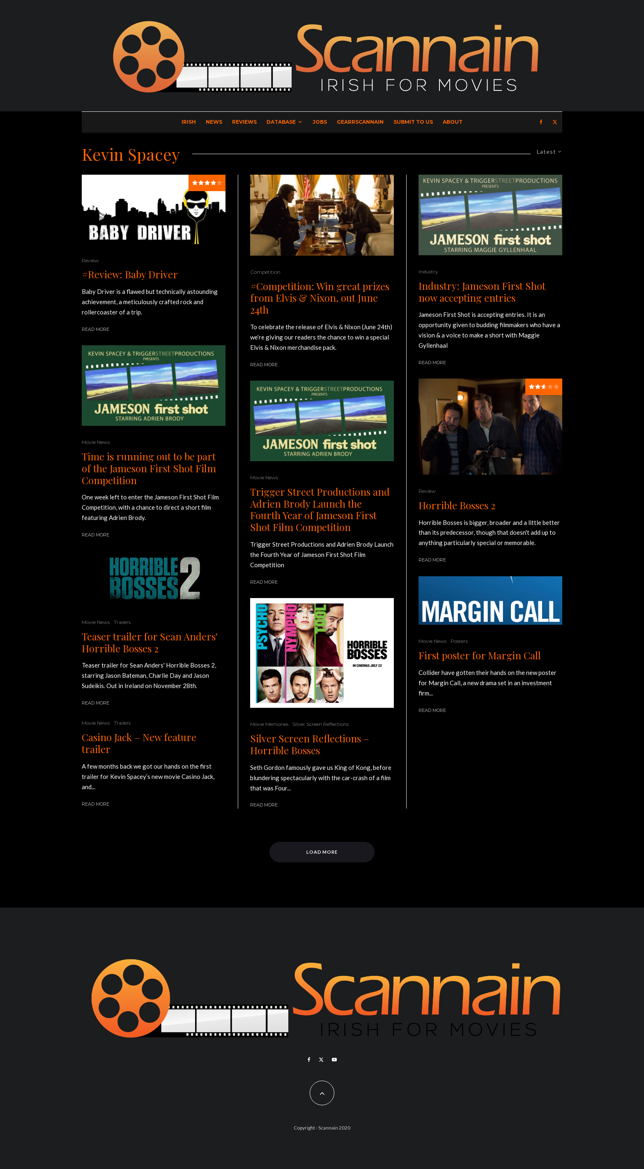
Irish (189, 122)
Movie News (96, 442)
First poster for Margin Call (480, 655)
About (452, 122)
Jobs (320, 122)
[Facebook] (541, 122)
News (214, 122)
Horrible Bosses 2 (457, 505)
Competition (265, 272)
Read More (95, 329)
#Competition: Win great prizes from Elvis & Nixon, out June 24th (319, 298)
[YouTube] (334, 1059)
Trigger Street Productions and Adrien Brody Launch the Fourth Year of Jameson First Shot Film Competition (320, 509)
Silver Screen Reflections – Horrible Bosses (309, 744)
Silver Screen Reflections (320, 724)
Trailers (122, 622)
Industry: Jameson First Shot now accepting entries (482, 292)
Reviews (244, 122)
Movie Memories (269, 724)
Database (281, 122)
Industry (428, 271)
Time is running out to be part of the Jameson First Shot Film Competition (149, 468)
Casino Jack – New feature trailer (139, 743)
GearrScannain (360, 122)
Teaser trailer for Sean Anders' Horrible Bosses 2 (150, 642)
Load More (322, 852)
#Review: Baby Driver (130, 274)
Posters (459, 641)
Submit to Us (413, 122)
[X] (554, 122)
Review (90, 260)
